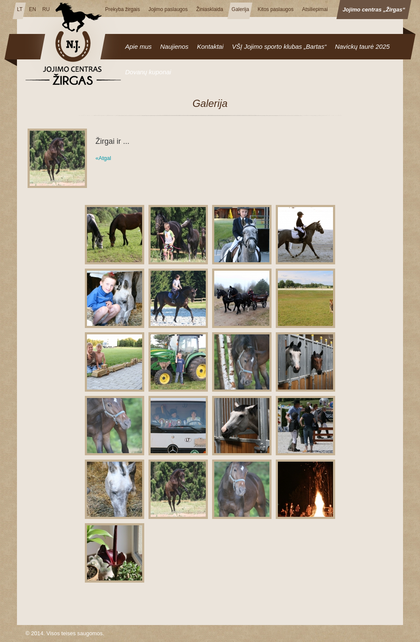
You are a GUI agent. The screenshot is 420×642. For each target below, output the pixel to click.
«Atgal (103, 158)
